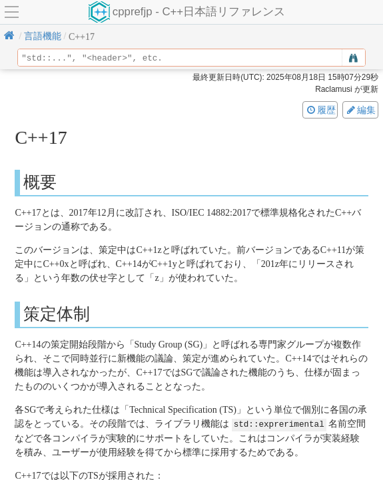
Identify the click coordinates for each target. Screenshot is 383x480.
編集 (360, 110)
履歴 (320, 110)
